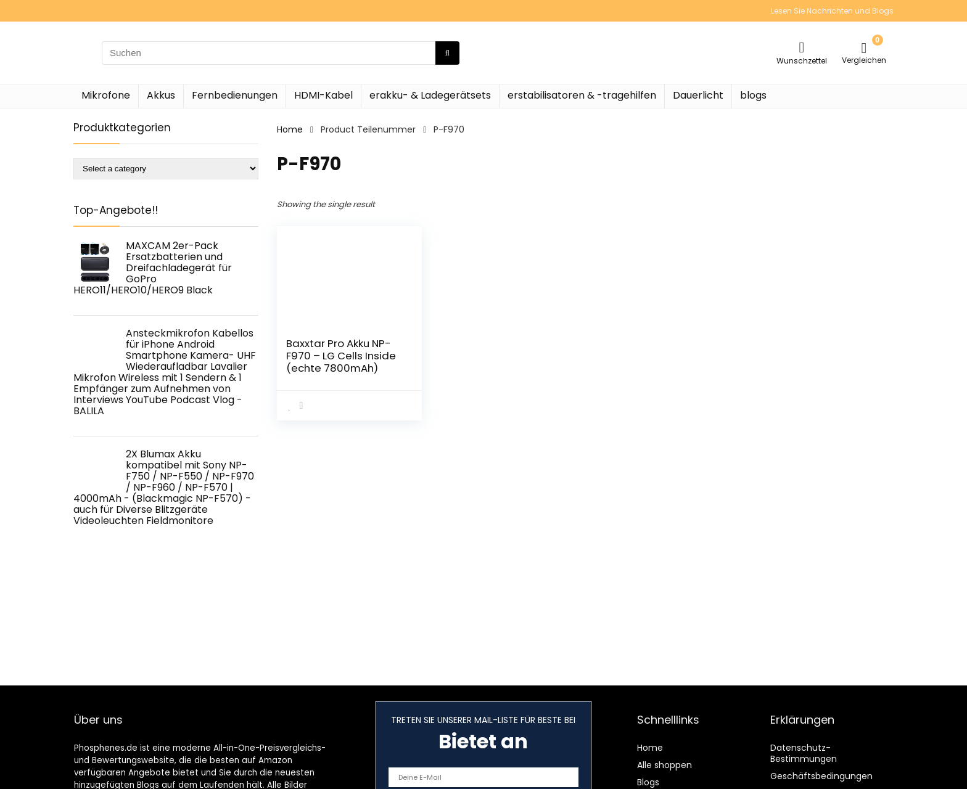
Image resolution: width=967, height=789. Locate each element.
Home (290, 129)
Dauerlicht (698, 95)
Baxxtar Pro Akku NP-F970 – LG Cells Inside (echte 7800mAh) (341, 355)
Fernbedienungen (235, 95)
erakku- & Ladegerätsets (430, 95)
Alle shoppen (664, 765)
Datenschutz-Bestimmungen (803, 753)
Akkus (161, 95)
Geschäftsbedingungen (821, 776)
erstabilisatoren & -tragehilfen (582, 95)
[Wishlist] (802, 47)
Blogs (648, 782)
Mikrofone (105, 95)
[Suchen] (447, 53)
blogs (753, 95)
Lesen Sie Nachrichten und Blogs (832, 11)
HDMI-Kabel (323, 95)
